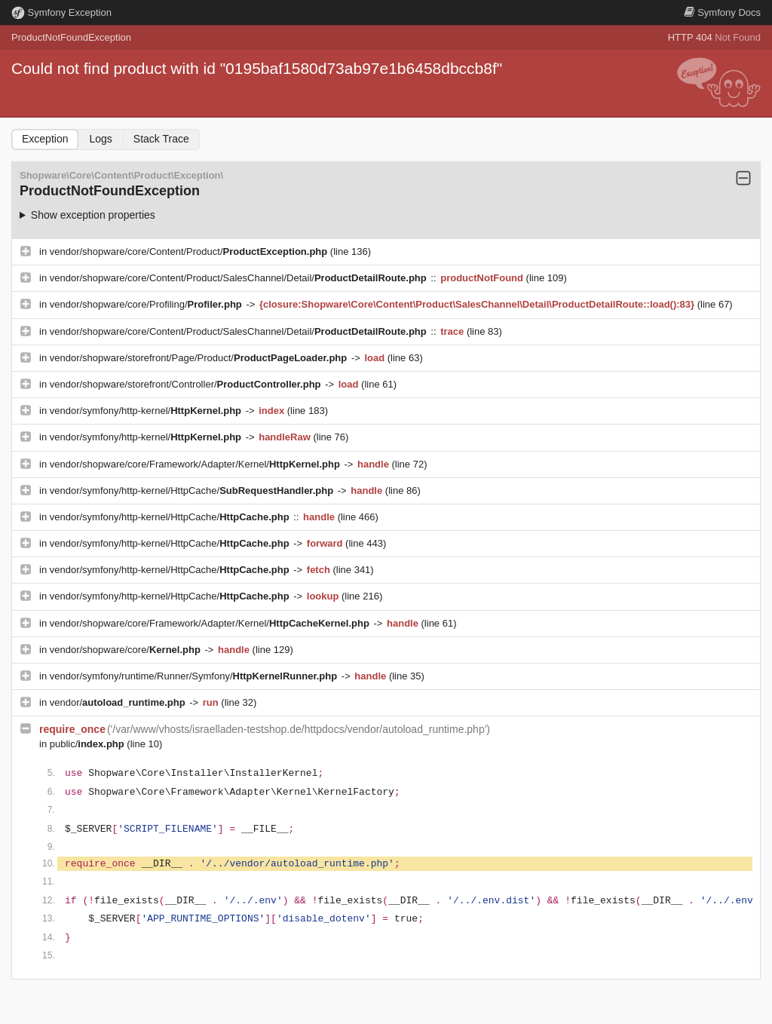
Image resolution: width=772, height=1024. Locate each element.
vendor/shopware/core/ (127, 649)
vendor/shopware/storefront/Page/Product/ (200, 357)
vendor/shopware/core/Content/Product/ (190, 251)
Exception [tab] (45, 139)
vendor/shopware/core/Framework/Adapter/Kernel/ (196, 464)
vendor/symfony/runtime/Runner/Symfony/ (195, 676)
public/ (88, 744)
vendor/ (119, 702)
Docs (722, 12)
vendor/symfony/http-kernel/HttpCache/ (193, 490)
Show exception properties (93, 215)
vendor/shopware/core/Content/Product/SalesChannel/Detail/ (240, 278)
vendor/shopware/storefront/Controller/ (186, 384)
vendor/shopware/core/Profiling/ (147, 304)
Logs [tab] (100, 139)
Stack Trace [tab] (161, 139)
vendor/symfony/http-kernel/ (147, 410)
